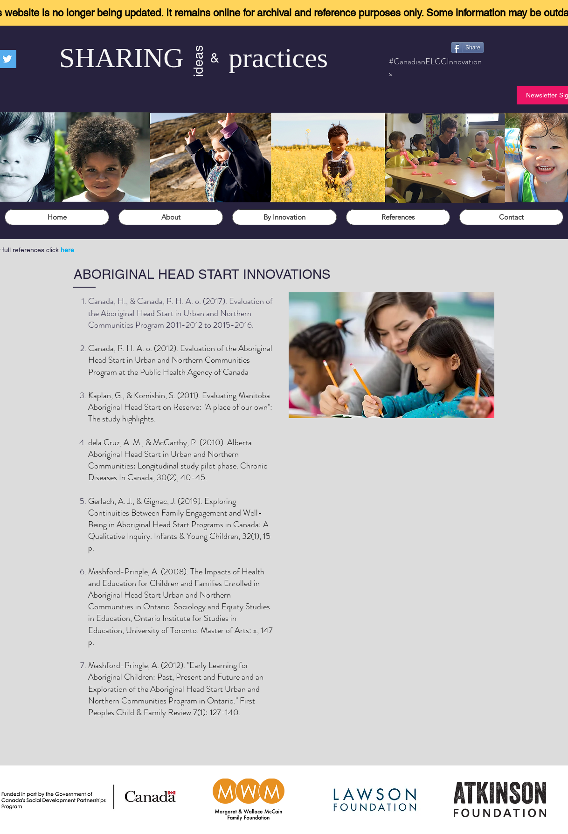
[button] (170, 217)
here (67, 250)
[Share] (467, 47)
